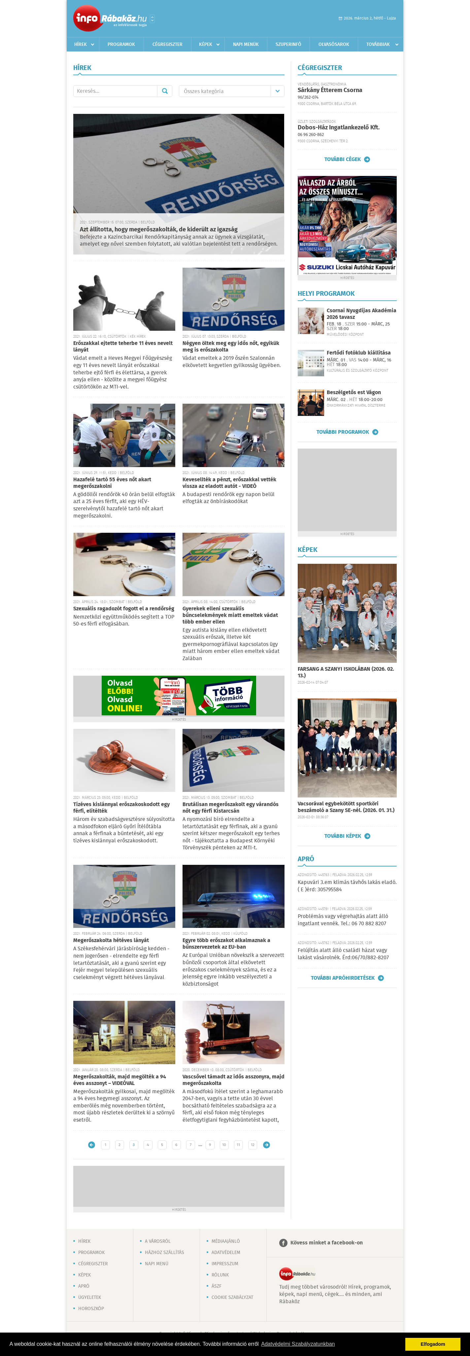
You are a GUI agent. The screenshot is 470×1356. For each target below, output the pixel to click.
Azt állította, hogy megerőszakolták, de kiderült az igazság (159, 229)
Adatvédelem (226, 1252)
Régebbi (266, 1145)
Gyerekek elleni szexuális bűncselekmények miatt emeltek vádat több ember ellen (230, 615)
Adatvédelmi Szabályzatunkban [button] (298, 1344)
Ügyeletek (89, 1297)
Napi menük (246, 44)
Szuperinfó (288, 44)
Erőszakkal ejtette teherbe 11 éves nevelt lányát (123, 346)
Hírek (80, 44)
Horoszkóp (91, 1308)
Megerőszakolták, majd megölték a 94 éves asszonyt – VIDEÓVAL (119, 1080)
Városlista (152, 19)
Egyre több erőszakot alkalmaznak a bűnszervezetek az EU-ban (226, 943)
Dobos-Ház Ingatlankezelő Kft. (339, 127)
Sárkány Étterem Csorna (330, 90)
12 (252, 1145)
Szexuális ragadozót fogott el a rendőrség (123, 609)
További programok (343, 432)
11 (238, 1145)
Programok (121, 44)
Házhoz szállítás (164, 1252)
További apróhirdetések (343, 978)
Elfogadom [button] (433, 1344)
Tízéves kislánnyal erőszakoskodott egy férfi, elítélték (121, 807)
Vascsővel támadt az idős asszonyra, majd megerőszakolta (234, 1080)
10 (224, 1145)
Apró (83, 1286)
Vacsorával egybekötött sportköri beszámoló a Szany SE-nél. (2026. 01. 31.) (346, 807)
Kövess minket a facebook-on (326, 1243)
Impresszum (225, 1264)
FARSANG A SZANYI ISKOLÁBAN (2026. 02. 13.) (346, 672)
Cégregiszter (167, 44)
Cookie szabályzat (232, 1297)
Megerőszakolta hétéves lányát (111, 940)
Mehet (164, 91)
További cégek (342, 159)
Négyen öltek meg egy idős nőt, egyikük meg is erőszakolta (231, 346)
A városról (158, 1241)
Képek (205, 44)
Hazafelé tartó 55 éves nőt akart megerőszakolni (112, 483)
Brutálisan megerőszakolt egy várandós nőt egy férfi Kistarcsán (231, 807)
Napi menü (156, 1264)
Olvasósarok (334, 44)
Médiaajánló (226, 1241)
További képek (342, 836)
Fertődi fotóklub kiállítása (359, 353)
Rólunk (220, 1275)
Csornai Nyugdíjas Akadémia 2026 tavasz (361, 314)
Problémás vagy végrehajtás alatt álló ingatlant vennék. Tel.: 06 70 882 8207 (343, 920)
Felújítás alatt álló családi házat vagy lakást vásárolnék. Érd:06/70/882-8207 (343, 954)
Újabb (91, 1145)
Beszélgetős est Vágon (354, 393)
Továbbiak (378, 44)
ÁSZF (216, 1286)
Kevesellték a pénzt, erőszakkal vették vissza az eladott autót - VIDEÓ (229, 483)
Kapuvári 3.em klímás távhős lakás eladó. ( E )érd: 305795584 (347, 886)
